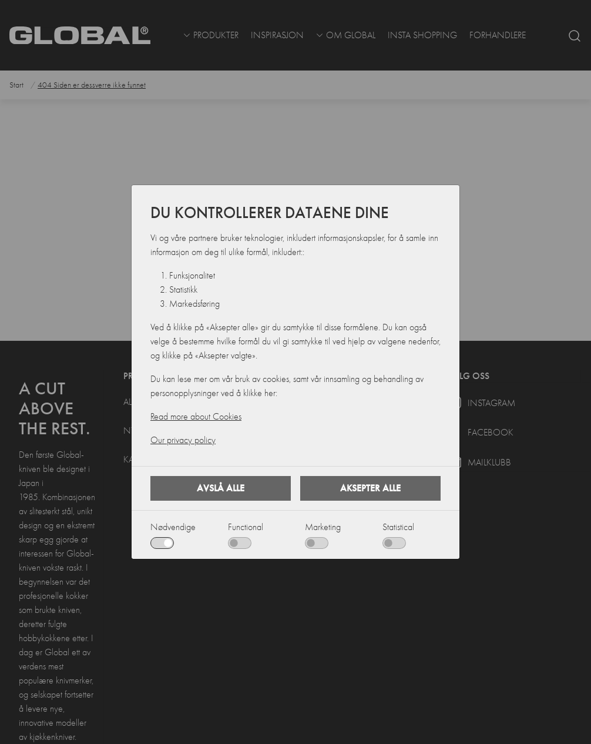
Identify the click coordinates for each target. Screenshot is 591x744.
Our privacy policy (183, 440)
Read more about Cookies (195, 416)
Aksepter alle (370, 488)
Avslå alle (220, 488)
